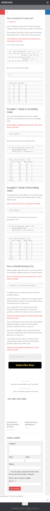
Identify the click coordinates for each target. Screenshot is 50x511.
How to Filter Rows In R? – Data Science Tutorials (23, 203)
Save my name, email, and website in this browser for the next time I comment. (24, 473)
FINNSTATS (6, 2)
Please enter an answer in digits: (20, 478)
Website (11, 464)
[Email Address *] (25, 357)
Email (28, 457)
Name (11, 457)
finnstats (12, 22)
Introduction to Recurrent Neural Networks (13, 424)
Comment (12, 444)
